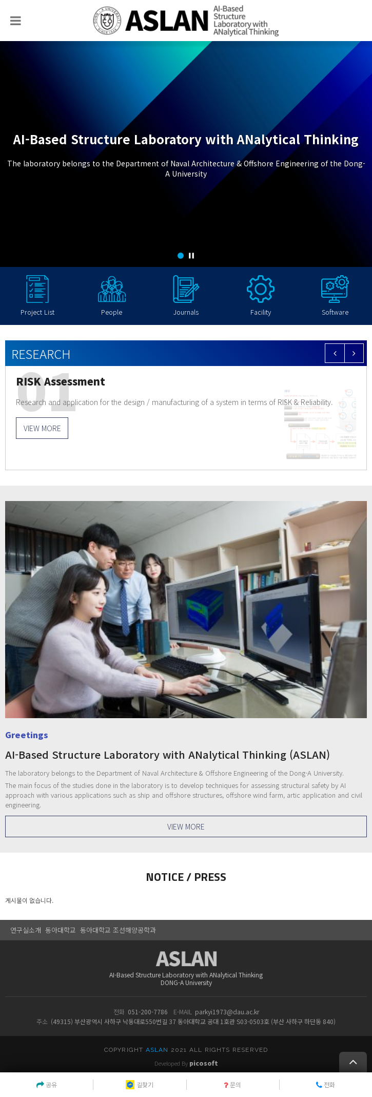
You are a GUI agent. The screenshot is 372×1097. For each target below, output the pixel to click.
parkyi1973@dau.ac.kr (227, 1011)
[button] (181, 256)
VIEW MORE (42, 428)
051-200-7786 (148, 1011)
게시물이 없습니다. (29, 900)
